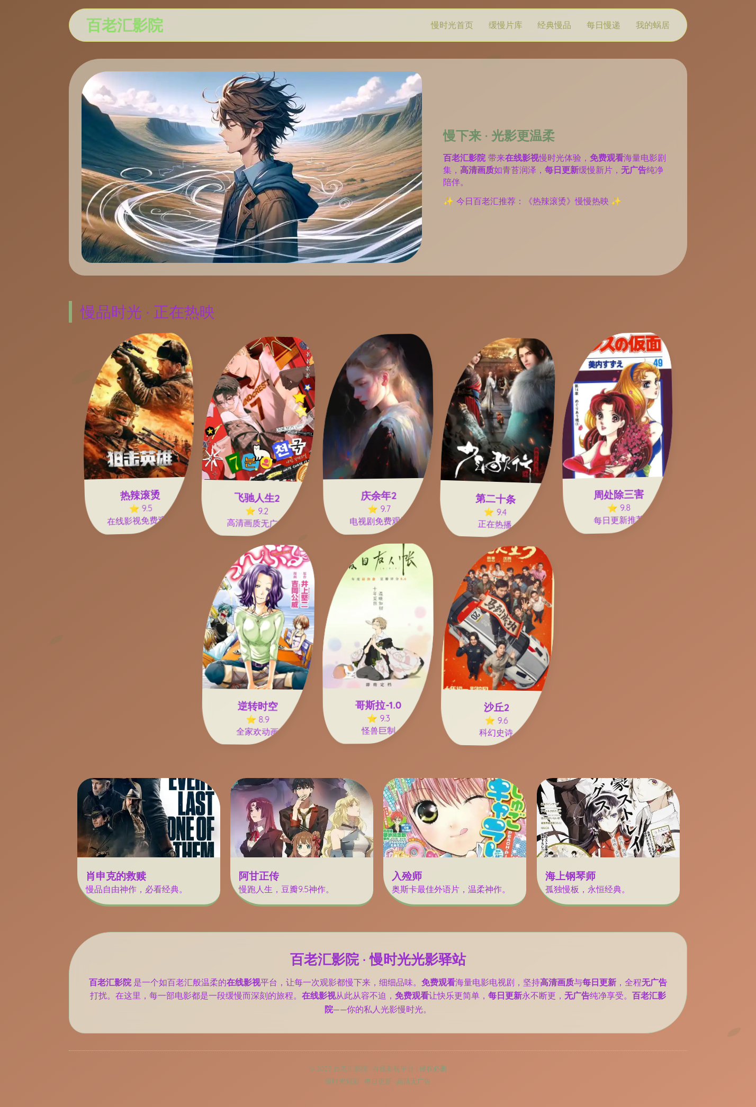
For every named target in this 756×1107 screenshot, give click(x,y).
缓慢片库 (506, 25)
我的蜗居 (653, 25)
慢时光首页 (452, 25)
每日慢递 (603, 25)
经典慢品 (554, 25)
